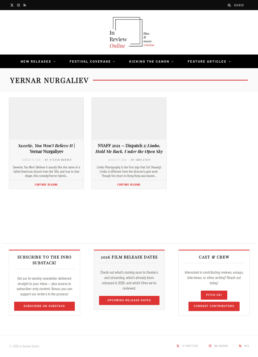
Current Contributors (214, 306)
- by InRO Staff (140, 159)
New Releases (36, 61)
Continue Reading (46, 184)
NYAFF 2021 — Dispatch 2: (129, 148)
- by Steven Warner (57, 159)
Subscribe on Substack (44, 306)
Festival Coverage (90, 61)
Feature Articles (207, 61)
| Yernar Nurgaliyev (46, 148)
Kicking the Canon (149, 61)
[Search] (229, 5)
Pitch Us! (214, 295)
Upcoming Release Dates (129, 300)
